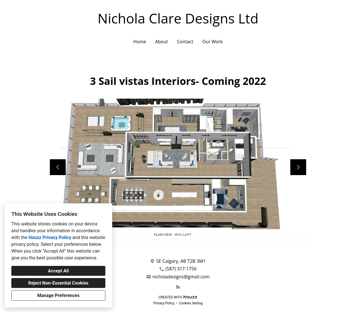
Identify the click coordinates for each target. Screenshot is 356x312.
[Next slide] (298, 167)
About (161, 41)
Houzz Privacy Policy (49, 237)
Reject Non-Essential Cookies (58, 283)
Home (139, 41)
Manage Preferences (58, 295)
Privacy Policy (164, 303)
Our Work (212, 41)
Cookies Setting (191, 303)
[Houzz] (178, 287)
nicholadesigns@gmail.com (181, 276)
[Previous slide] (58, 167)
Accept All (58, 271)
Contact (185, 41)
